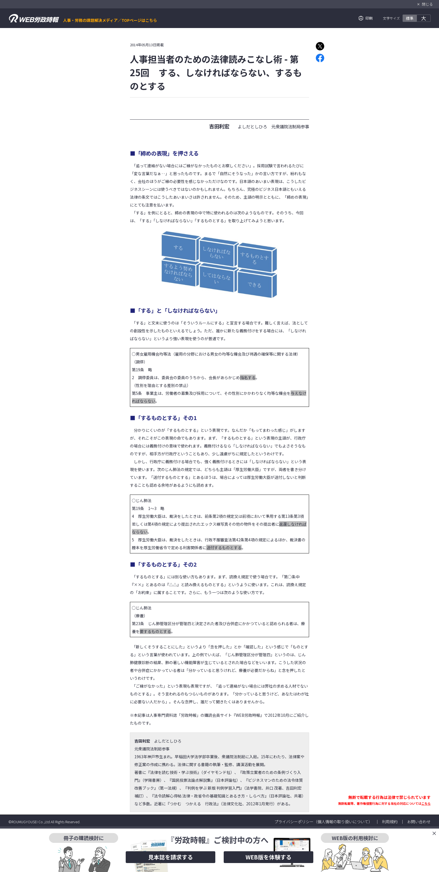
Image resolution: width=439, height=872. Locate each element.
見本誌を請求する (170, 857)
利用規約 (390, 821)
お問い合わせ (419, 821)
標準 (410, 18)
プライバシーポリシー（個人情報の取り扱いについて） (323, 821)
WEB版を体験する (268, 857)
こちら (426, 803)
